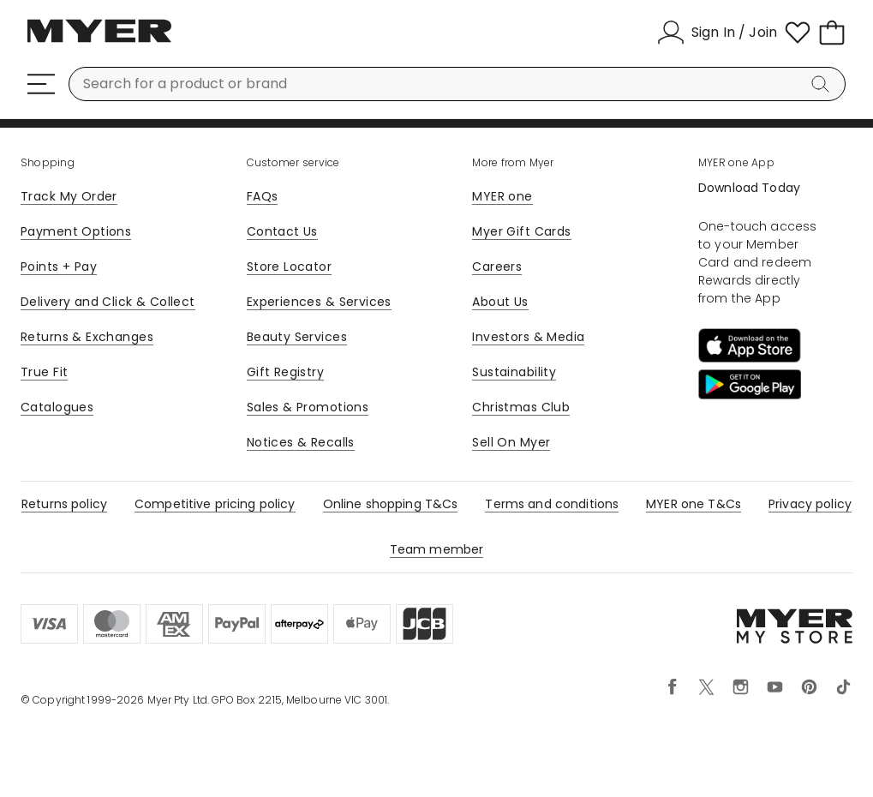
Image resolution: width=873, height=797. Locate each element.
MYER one (502, 196)
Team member (437, 549)
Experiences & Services (319, 301)
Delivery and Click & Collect (108, 301)
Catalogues (57, 407)
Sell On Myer (511, 442)
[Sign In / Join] (717, 32)
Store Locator (289, 266)
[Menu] (41, 84)
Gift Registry (285, 372)
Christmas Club (521, 407)
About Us (500, 301)
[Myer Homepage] (99, 40)
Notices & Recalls (301, 442)
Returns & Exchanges (87, 336)
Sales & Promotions (308, 407)
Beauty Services (297, 336)
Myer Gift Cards (521, 231)
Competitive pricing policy (215, 503)
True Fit (44, 372)
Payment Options (76, 231)
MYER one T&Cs (693, 503)
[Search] (823, 84)
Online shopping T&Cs (390, 503)
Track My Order (69, 196)
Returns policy (64, 503)
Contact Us (282, 231)
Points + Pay (59, 266)
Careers (497, 266)
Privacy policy (810, 503)
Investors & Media (528, 336)
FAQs (262, 196)
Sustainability (514, 372)
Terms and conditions (552, 503)
